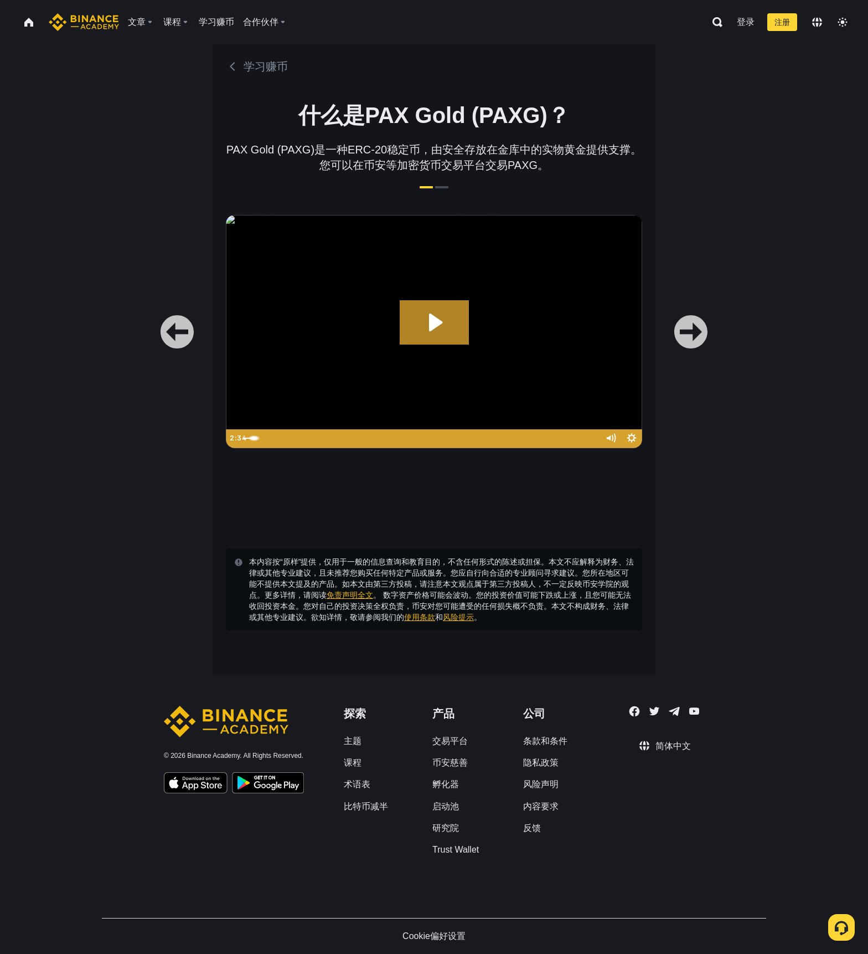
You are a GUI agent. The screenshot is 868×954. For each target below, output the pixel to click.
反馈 (532, 828)
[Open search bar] (714, 22)
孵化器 (445, 784)
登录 (746, 22)
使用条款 (419, 617)
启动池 (445, 806)
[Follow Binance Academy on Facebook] (634, 711)
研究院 (445, 828)
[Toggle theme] (842, 22)
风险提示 (458, 617)
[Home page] (84, 22)
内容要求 (541, 806)
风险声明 (541, 784)
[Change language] (817, 22)
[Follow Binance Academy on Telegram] (674, 711)
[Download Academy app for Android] (268, 784)
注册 (782, 22)
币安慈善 (450, 762)
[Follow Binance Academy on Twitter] (654, 711)
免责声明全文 (350, 595)
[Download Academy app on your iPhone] (196, 784)
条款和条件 (545, 741)
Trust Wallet (455, 849)
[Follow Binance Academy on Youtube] (694, 711)
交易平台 (450, 741)
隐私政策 (541, 762)
